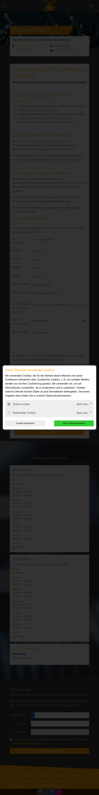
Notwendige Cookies (21, 412)
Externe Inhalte (18, 404)
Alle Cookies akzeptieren (74, 423)
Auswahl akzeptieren (25, 423)
